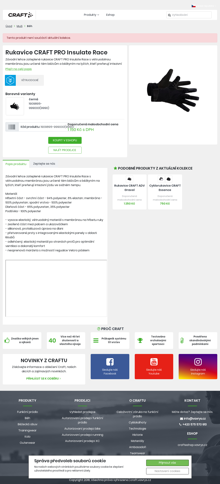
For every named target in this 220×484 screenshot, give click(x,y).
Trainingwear (27, 430)
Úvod (9, 26)
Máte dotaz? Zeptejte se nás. (192, 412)
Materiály (137, 441)
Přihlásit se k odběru (44, 378)
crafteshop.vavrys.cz (192, 445)
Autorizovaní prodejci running (82, 435)
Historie (137, 435)
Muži (19, 26)
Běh (29, 26)
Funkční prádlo (27, 412)
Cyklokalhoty (137, 422)
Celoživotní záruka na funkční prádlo (137, 414)
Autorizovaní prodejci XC (82, 441)
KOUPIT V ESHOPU (65, 140)
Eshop (110, 15)
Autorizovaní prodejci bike (82, 429)
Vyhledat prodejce (82, 412)
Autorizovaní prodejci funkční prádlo (82, 420)
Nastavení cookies (167, 471)
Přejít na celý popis (18, 69)
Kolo (27, 436)
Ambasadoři (137, 447)
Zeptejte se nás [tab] (44, 164)
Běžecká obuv (27, 424)
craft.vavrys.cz (140, 480)
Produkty (92, 15)
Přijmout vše (167, 463)
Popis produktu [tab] (16, 164)
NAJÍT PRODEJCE (65, 150)
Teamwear (137, 453)
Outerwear (27, 443)
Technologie (137, 429)
